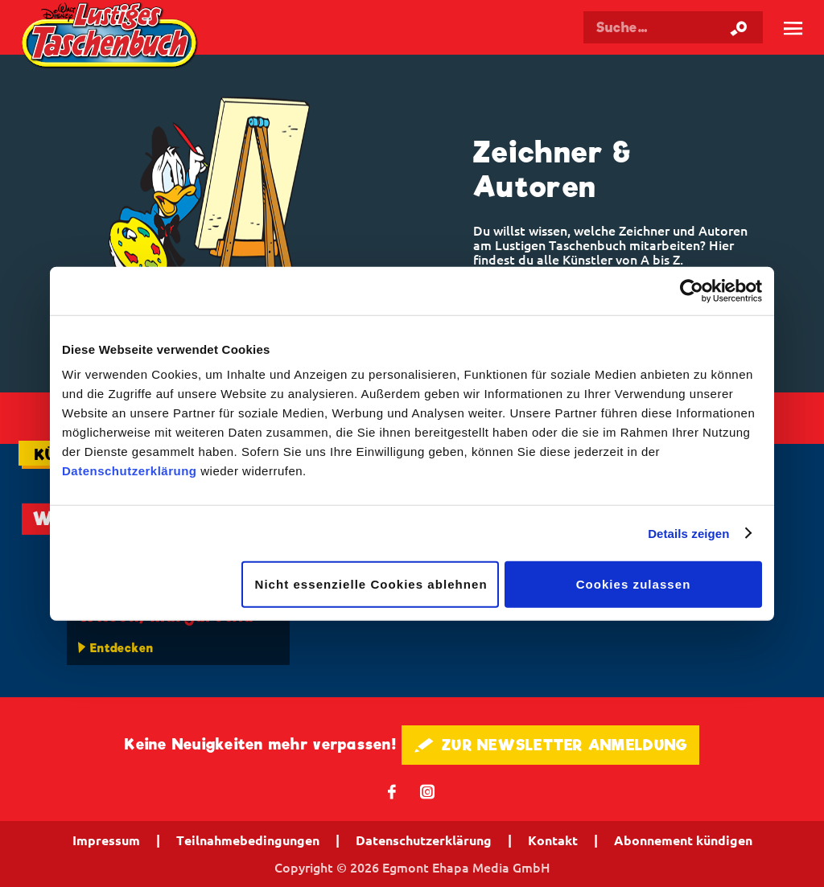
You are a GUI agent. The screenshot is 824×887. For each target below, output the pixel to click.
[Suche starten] (738, 27)
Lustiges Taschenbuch (111, 37)
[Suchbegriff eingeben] (673, 27)
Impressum (106, 840)
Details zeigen (688, 533)
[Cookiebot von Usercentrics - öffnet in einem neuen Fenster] (691, 290)
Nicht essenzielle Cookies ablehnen (371, 584)
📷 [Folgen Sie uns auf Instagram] (427, 790)
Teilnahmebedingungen (247, 840)
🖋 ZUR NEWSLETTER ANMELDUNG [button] (551, 745)
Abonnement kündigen (683, 840)
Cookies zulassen (633, 584)
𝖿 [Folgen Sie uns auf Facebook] (392, 790)
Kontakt (553, 840)
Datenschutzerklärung (129, 471)
